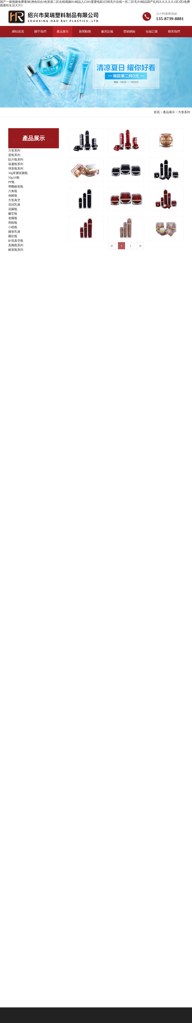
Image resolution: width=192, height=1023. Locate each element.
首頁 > (158, 112)
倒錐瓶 (12, 195)
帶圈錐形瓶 (15, 186)
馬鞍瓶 (12, 222)
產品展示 (63, 31)
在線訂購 (152, 31)
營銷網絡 (129, 31)
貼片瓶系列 (15, 159)
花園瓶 (12, 209)
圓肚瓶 (12, 236)
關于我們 (40, 31)
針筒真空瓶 (15, 240)
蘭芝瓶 (12, 213)
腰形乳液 (14, 231)
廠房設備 (107, 31)
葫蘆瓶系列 (15, 164)
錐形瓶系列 (15, 249)
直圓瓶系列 (15, 245)
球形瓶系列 (15, 168)
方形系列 (184, 112)
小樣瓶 (12, 227)
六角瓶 (12, 191)
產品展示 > (170, 112)
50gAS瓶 (14, 177)
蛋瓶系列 (14, 155)
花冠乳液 (14, 204)
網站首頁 (18, 31)
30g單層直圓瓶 (18, 173)
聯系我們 (174, 31)
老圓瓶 (12, 218)
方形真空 (14, 200)
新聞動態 (85, 31)
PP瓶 (11, 182)
